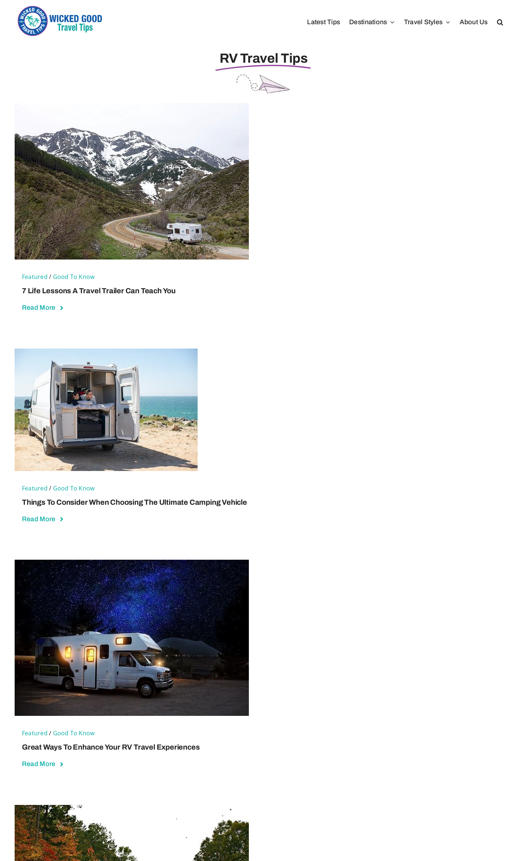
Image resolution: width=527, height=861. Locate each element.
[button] (500, 22)
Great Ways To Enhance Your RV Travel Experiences (110, 747)
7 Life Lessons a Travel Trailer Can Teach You (99, 291)
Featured (35, 277)
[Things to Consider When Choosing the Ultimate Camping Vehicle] (106, 353)
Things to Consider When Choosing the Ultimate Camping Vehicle (134, 502)
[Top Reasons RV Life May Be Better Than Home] (132, 809)
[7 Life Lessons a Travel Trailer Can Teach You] (132, 107)
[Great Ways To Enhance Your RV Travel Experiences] (132, 564)
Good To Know (74, 277)
